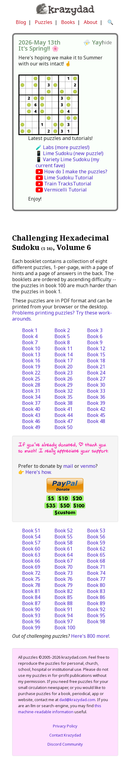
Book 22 (31, 372)
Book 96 (31, 621)
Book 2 (62, 330)
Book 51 (31, 530)
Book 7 (29, 342)
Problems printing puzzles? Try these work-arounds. (62, 315)
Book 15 (96, 354)
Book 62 (96, 548)
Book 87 (31, 603)
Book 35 (63, 397)
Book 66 (31, 560)
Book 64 (63, 554)
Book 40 (31, 409)
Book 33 (96, 391)
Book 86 (96, 597)
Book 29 (63, 384)
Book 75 (31, 579)
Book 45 (96, 415)
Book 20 (63, 366)
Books (68, 22)
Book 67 (63, 560)
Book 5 (62, 336)
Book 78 (31, 585)
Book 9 (94, 342)
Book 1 (29, 330)
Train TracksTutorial (67, 183)
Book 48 (96, 421)
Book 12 (96, 348)
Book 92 (96, 609)
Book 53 (96, 530)
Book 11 (63, 348)
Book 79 (63, 585)
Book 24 (96, 372)
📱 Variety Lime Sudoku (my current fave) (67, 162)
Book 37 (31, 403)
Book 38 (63, 403)
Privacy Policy (65, 726)
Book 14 (63, 354)
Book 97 (63, 621)
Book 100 (64, 627)
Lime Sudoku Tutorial (68, 177)
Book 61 (63, 548)
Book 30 (96, 384)
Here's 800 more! (90, 636)
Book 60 (31, 548)
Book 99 (31, 627)
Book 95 (96, 615)
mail (68, 466)
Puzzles (43, 22)
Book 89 (96, 603)
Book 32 (63, 391)
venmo (88, 466)
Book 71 (96, 567)
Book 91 (63, 609)
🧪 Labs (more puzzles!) (62, 147)
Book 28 (31, 384)
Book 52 (63, 530)
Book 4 (29, 336)
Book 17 (63, 360)
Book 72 (31, 573)
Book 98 (96, 621)
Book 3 (94, 330)
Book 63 (31, 554)
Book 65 (96, 554)
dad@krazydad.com (77, 699)
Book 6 (94, 336)
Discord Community (65, 744)
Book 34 (31, 397)
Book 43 (31, 415)
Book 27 (96, 378)
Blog (21, 22)
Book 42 (96, 409)
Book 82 (63, 591)
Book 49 (31, 427)
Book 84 (31, 597)
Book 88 (63, 603)
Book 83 (96, 591)
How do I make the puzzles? (75, 171)
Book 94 (63, 615)
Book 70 (63, 567)
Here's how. (38, 472)
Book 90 (31, 609)
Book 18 (96, 360)
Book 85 (63, 597)
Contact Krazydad (65, 735)
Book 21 (96, 366)
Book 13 (31, 354)
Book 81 (31, 591)
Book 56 (96, 536)
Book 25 (31, 378)
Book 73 (63, 573)
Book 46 (31, 421)
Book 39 (96, 403)
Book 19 (31, 366)
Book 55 (63, 536)
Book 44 (63, 415)
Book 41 (63, 409)
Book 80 (96, 585)
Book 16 (31, 360)
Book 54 (31, 536)
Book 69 (31, 567)
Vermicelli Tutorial (65, 189)
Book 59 (96, 542)
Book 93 (31, 615)
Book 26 (63, 378)
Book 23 (63, 372)
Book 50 (63, 427)
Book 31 (31, 391)
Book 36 (96, 397)
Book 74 (96, 573)
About (90, 22)
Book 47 (63, 421)
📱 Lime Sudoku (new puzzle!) (69, 153)
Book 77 (96, 579)
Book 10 (31, 348)
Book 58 (63, 542)
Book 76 (63, 579)
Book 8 (62, 342)
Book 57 (31, 542)
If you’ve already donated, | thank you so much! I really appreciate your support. (63, 447)
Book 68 (96, 560)
